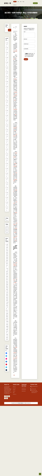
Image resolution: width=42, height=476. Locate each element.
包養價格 (15, 92)
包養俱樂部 (15, 109)
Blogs (13, 392)
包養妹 (16, 228)
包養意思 (14, 265)
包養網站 (14, 352)
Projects (14, 389)
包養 (15, 114)
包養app (15, 78)
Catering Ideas (24, 389)
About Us (14, 386)
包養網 (14, 156)
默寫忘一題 (7, 3)
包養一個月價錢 (15, 358)
